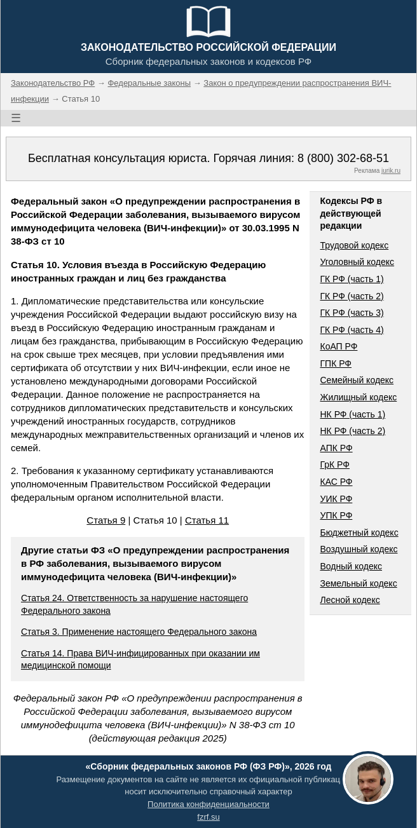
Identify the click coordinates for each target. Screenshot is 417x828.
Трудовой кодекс (354, 245)
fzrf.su (208, 817)
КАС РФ (336, 482)
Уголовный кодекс (357, 262)
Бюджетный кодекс (359, 532)
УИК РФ (336, 499)
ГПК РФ (336, 363)
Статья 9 (105, 520)
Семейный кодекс (356, 380)
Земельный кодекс (358, 583)
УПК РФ (336, 515)
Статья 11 (207, 520)
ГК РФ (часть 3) (351, 313)
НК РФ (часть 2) (352, 431)
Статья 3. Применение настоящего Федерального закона (139, 632)
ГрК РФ (334, 464)
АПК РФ (336, 448)
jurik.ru (390, 170)
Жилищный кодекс (358, 397)
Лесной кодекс (349, 600)
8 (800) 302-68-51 (343, 158)
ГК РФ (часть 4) (351, 330)
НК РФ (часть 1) (352, 414)
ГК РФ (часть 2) (351, 296)
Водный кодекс (351, 566)
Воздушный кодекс (358, 549)
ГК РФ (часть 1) (351, 279)
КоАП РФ (338, 346)
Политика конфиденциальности (208, 804)
